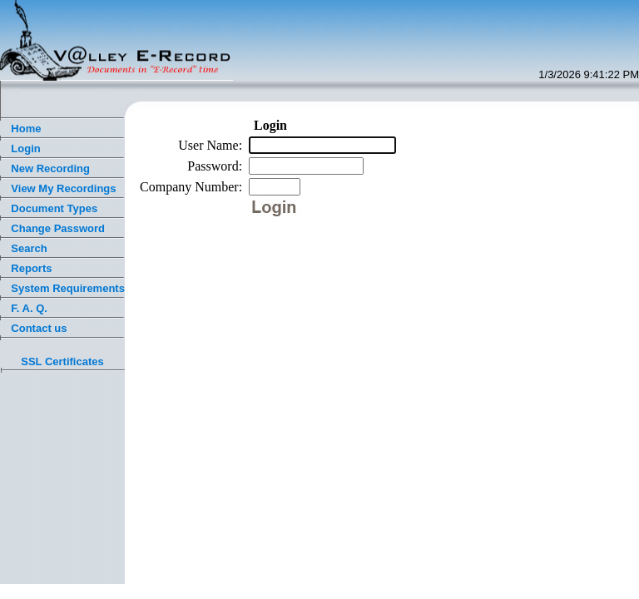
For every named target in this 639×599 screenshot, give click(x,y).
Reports (31, 268)
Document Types (54, 208)
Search (29, 248)
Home (26, 128)
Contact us (39, 328)
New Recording (50, 168)
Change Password (58, 228)
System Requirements (68, 288)
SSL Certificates (62, 361)
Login (25, 148)
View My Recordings (63, 188)
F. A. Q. (29, 308)
